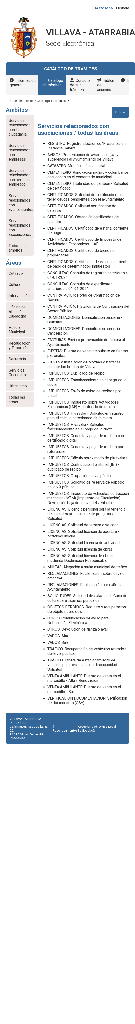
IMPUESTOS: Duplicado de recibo (76, 373)
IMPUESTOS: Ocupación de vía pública (79, 475)
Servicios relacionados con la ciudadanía (19, 127)
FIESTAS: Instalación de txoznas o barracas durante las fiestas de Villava (84, 364)
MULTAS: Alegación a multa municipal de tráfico (87, 567)
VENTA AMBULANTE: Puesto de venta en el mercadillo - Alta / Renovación (84, 678)
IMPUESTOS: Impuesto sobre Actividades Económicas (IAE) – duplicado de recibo (83, 404)
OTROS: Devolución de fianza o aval (77, 629)
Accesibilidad (87, 726)
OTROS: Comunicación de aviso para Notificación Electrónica (78, 620)
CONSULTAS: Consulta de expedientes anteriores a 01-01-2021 (79, 286)
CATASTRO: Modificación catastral (76, 166)
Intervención (19, 295)
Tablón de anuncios (105, 85)
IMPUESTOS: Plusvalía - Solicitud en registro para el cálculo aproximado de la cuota (85, 415)
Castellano (103, 8)
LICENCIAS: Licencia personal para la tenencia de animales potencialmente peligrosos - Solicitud (86, 514)
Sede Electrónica (22, 101)
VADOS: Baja (57, 642)
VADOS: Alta (57, 636)
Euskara (122, 8)
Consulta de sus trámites (80, 85)
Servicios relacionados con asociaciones (20, 227)
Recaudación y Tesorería (19, 345)
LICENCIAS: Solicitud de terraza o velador (82, 525)
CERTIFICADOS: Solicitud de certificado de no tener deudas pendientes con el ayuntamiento (86, 197)
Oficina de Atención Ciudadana (17, 312)
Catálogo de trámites (52, 82)
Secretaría (17, 359)
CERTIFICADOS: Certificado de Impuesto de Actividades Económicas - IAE (84, 241)
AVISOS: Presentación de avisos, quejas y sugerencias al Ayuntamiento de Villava (82, 157)
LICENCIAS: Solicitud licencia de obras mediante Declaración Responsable (80, 558)
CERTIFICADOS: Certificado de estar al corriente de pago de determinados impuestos (87, 264)
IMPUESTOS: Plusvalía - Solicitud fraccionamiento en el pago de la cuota (79, 426)
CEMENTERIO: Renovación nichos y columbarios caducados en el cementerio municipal (88, 174)
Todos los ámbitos (17, 248)
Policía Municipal (17, 329)
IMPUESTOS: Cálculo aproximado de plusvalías (87, 458)
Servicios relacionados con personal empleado (19, 177)
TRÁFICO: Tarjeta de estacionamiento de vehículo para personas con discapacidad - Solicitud (83, 665)
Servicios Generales (17, 372)
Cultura (14, 284)
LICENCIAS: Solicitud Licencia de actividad (83, 542)
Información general (23, 82)
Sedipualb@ (86, 730)
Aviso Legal (107, 726)
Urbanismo (18, 386)
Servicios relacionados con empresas (19, 152)
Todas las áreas (17, 399)
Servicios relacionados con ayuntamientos (21, 202)
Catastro (16, 273)
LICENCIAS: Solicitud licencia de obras (80, 549)
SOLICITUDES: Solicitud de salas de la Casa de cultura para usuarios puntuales (87, 598)
